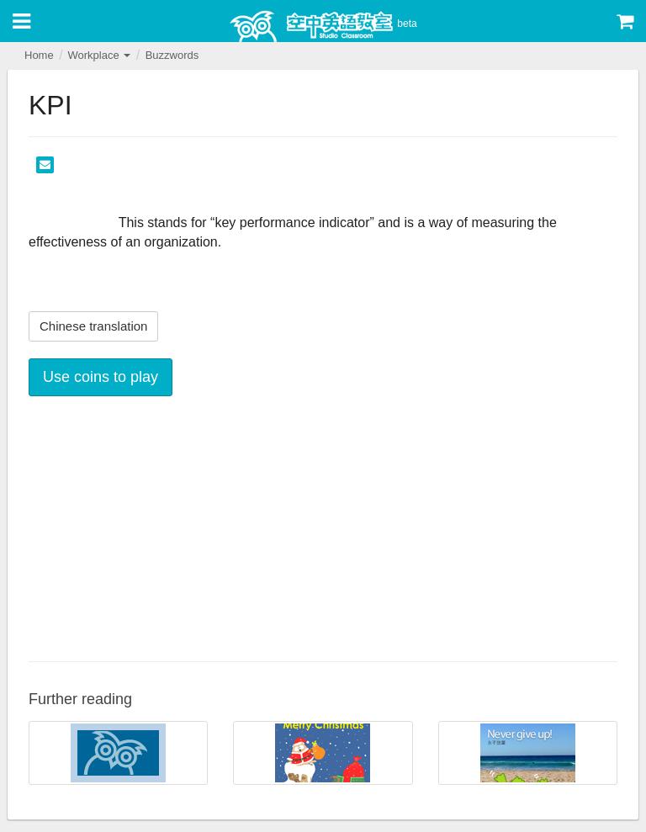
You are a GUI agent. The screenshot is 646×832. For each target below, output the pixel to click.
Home (39, 55)
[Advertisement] (323, 526)
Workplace (98, 55)
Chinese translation (93, 326)
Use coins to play (100, 376)
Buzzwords (172, 55)
